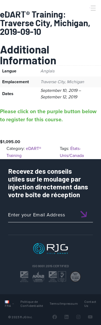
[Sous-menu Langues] (13, 303)
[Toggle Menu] (93, 8)
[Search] (86, 17)
